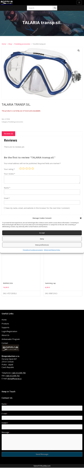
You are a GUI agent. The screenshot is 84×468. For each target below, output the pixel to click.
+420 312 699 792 (12, 376)
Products (5, 324)
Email (7, 198)
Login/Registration (9, 331)
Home (4, 44)
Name (7, 188)
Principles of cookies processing (33, 250)
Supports (5, 328)
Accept (42, 233)
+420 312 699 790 (18, 373)
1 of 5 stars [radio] (20, 168)
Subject (5, 423)
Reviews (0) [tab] (8, 133)
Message (6, 432)
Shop (10, 44)
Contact (5, 343)
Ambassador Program (11, 339)
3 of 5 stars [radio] (26, 168)
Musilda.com (45, 466)
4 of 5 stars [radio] (29, 168)
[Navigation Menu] (79, 2)
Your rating (9, 169)
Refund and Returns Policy (52, 250)
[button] (81, 218)
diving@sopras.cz (14, 379)
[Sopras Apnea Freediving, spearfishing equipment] (6, 2)
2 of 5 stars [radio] (23, 168)
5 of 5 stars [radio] (32, 168)
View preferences (42, 245)
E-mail (5, 414)
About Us (5, 335)
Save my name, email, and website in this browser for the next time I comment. (38, 208)
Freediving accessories (22, 44)
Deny (42, 239)
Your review (9, 174)
